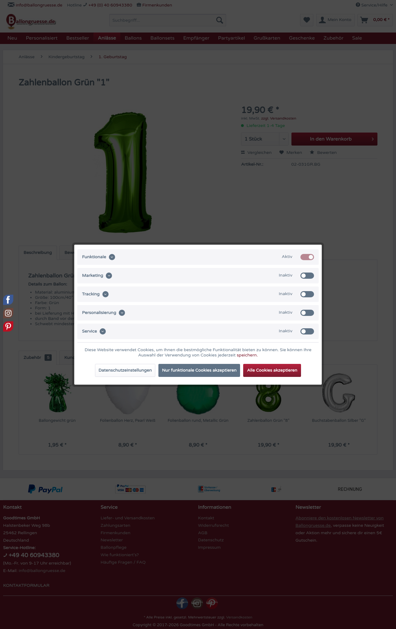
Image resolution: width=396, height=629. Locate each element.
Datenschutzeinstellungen (125, 370)
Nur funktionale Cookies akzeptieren (199, 370)
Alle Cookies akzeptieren (272, 370)
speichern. (247, 355)
